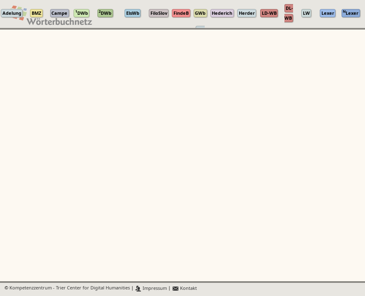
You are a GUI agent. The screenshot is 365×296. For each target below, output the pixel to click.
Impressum (151, 288)
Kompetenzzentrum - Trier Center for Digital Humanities (69, 288)
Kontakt (184, 288)
